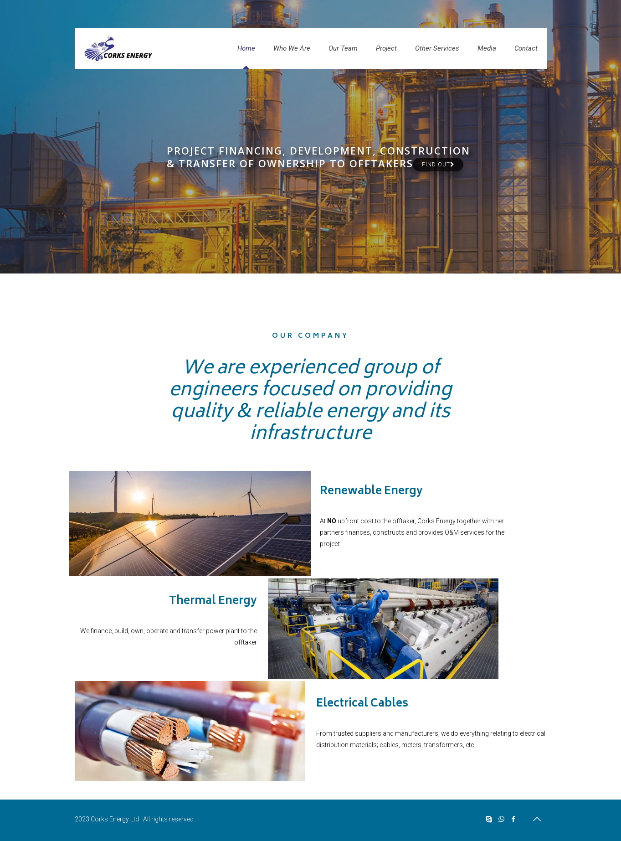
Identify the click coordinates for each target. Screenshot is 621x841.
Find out (438, 164)
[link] (190, 523)
